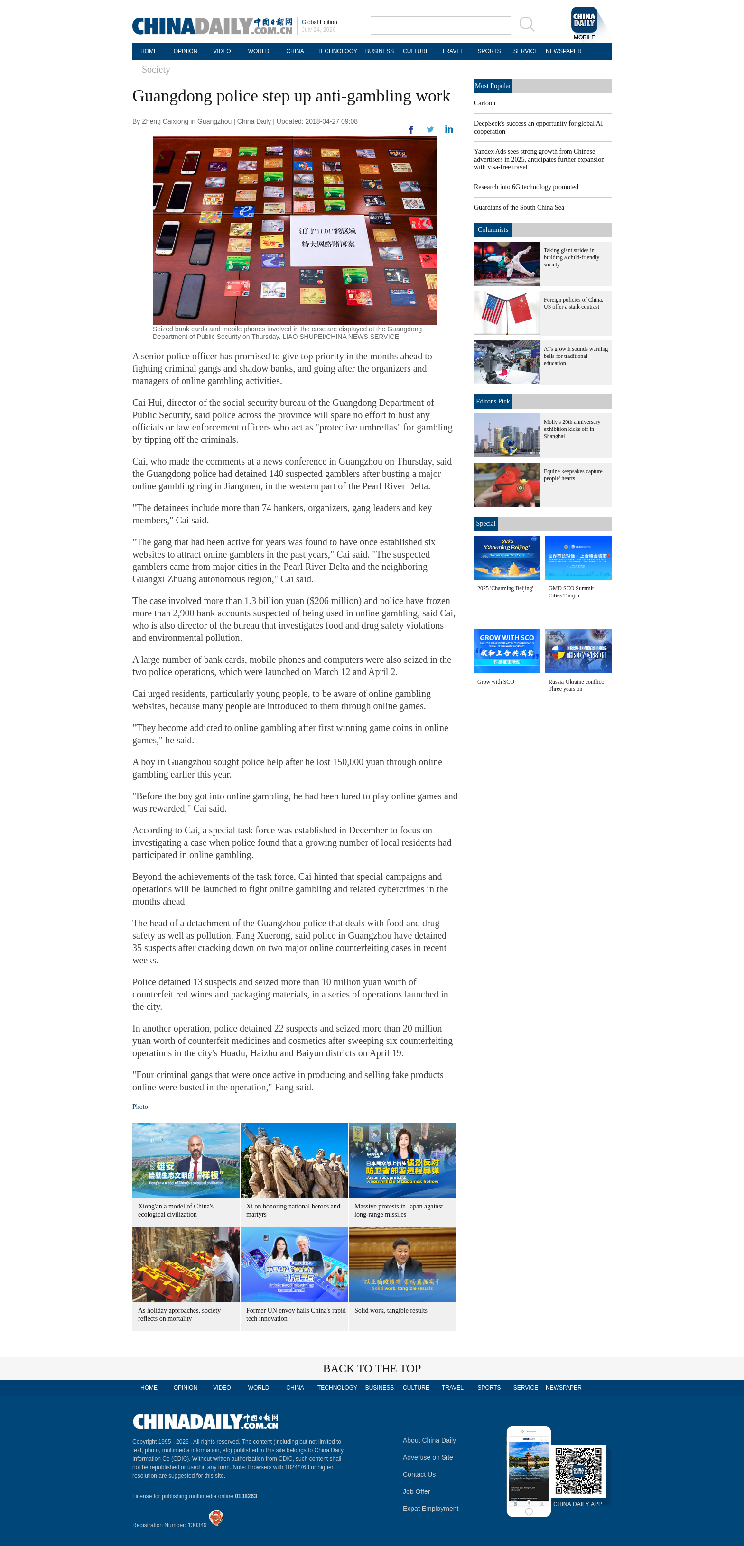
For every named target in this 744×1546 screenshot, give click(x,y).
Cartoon (484, 103)
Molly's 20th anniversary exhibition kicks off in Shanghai (572, 429)
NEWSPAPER (562, 51)
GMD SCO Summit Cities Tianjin (571, 592)
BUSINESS (379, 51)
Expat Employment (431, 1508)
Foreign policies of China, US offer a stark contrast (573, 303)
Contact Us (419, 1474)
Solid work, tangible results (391, 1310)
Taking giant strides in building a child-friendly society (571, 257)
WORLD (259, 51)
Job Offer (416, 1491)
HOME (149, 51)
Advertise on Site (428, 1457)
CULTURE (416, 51)
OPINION (186, 51)
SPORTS (489, 51)
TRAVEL (453, 51)
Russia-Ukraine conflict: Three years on (576, 685)
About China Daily (429, 1440)
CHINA (295, 51)
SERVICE (525, 51)
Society (156, 69)
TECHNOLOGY (337, 51)
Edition (319, 22)
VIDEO (222, 51)
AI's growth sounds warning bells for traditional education (576, 356)
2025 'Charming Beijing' (505, 588)
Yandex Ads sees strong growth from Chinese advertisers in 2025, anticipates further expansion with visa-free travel (539, 159)
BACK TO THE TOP (372, 1368)
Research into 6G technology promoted (526, 187)
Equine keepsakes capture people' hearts (573, 475)
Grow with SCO (495, 681)
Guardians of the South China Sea (519, 207)
